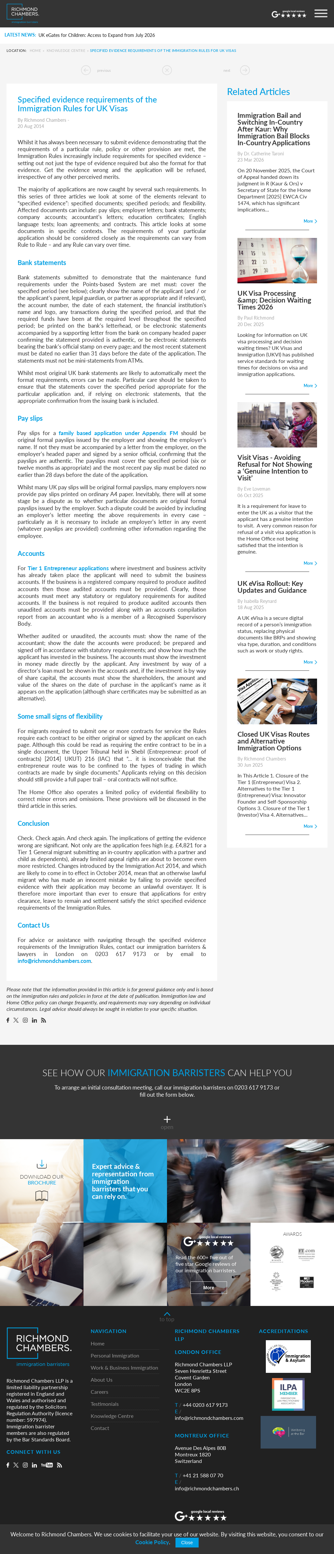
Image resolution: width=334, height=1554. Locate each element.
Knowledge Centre (66, 50)
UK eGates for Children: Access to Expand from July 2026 (96, 35)
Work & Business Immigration (124, 1367)
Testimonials (105, 1404)
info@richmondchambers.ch (207, 1485)
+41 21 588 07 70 (199, 1475)
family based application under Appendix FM (118, 433)
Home (35, 50)
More (208, 1287)
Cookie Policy (152, 1542)
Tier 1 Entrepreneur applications (68, 568)
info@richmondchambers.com (54, 961)
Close (187, 1542)
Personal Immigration (115, 1355)
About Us (102, 1379)
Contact (100, 1428)
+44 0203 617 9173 (201, 1405)
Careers (99, 1392)
